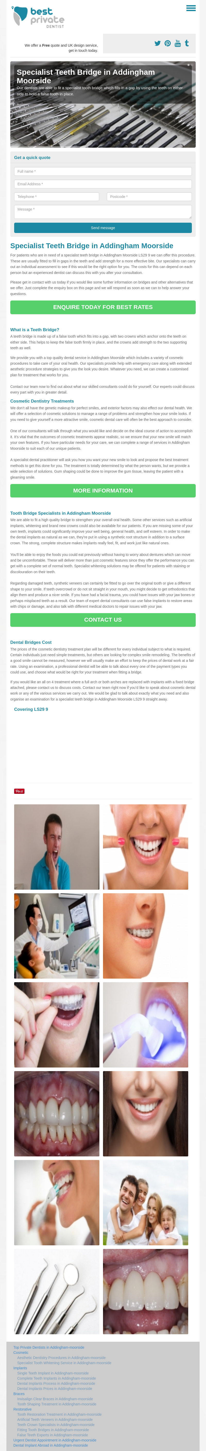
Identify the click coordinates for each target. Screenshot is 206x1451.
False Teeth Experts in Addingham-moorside (52, 1435)
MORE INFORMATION (103, 490)
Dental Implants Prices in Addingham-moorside (54, 1389)
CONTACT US (103, 619)
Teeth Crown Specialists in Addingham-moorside (56, 1425)
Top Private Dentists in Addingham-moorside (48, 1347)
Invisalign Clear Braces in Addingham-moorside (55, 1399)
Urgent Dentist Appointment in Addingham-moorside (54, 1440)
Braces (19, 1394)
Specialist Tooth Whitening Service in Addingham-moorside (64, 1363)
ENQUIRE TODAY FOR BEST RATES (103, 307)
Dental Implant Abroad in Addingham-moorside (50, 1445)
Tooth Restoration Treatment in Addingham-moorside (59, 1414)
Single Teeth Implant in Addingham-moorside (53, 1373)
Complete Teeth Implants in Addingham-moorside (56, 1378)
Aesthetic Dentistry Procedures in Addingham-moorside (61, 1358)
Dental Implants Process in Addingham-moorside (56, 1383)
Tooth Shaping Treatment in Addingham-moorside (56, 1404)
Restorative (22, 1409)
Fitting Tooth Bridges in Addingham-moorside (53, 1430)
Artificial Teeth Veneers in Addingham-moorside (55, 1419)
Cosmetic (20, 1352)
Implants (20, 1368)
